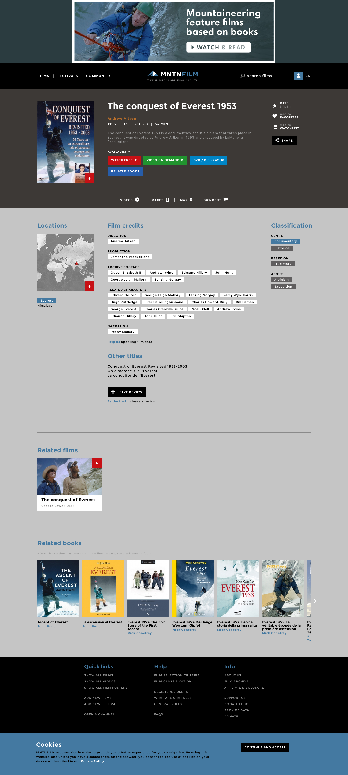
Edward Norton (124, 295)
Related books (125, 171)
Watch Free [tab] (124, 160)
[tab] (89, 178)
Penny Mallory (123, 331)
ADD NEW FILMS (98, 698)
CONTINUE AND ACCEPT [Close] (265, 747)
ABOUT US (232, 675)
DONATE (231, 716)
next (315, 601)
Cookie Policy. (93, 761)
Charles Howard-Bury (210, 302)
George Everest (123, 309)
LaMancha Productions (130, 257)
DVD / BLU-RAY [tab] (208, 160)
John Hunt (224, 272)
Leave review (126, 392)
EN (308, 76)
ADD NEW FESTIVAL (100, 704)
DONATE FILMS (237, 704)
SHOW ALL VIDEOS (100, 681)
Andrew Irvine (161, 272)
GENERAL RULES (168, 704)
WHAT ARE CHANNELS (173, 698)
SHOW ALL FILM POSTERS (106, 687)
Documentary (285, 241)
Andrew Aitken (122, 118)
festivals (67, 76)
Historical (282, 248)
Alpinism (281, 279)
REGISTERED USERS (171, 692)
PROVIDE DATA (236, 710)
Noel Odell (200, 309)
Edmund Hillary (194, 272)
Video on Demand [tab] (165, 160)
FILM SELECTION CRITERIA (177, 675)
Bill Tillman (245, 302)
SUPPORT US (235, 698)
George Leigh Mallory (128, 279)
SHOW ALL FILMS (98, 675)
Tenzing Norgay (168, 279)
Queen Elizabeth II (126, 272)
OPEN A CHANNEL (99, 714)
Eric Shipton (180, 316)
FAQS (158, 714)
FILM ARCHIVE (236, 681)
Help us (114, 342)
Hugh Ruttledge (124, 302)
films (43, 76)
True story (282, 264)
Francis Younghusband (164, 302)
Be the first (117, 401)
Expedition (283, 286)
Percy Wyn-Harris (238, 295)
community (98, 76)
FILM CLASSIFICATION (173, 681)
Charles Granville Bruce (164, 309)
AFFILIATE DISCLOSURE (244, 687)
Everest (47, 300)
